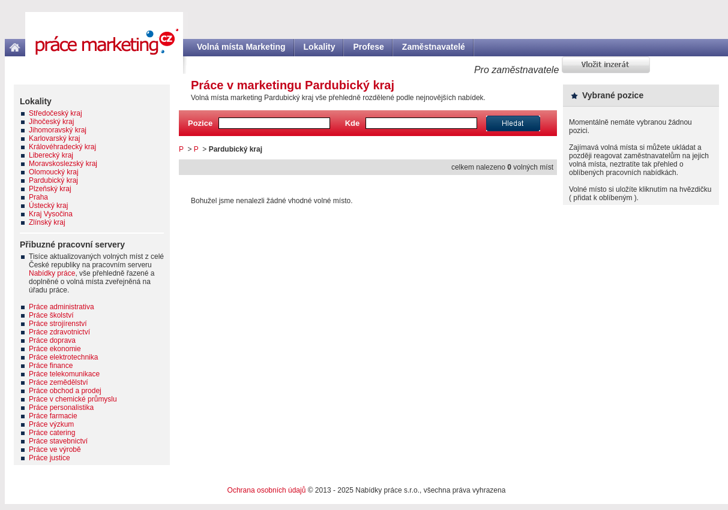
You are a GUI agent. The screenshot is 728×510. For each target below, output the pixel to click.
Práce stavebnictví (58, 441)
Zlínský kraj (47, 222)
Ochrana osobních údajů (266, 490)
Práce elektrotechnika (63, 357)
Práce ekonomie (55, 349)
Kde (352, 123)
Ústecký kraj (48, 205)
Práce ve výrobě (55, 449)
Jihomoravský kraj (57, 130)
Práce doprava (52, 340)
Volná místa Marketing (241, 47)
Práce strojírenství (58, 323)
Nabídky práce (52, 273)
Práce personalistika (61, 407)
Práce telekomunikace (64, 374)
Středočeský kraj (55, 113)
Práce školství (51, 315)
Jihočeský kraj (51, 121)
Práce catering (52, 432)
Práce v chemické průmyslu (73, 399)
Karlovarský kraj (54, 138)
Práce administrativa (61, 307)
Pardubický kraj (53, 180)
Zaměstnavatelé (433, 47)
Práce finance (51, 365)
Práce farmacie (53, 416)
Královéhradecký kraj (62, 147)
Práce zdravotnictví (59, 332)
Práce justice (49, 458)
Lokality (319, 47)
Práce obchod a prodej (65, 391)
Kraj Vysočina (51, 214)
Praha (38, 197)
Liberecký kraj (51, 155)
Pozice (200, 123)
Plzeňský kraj (50, 189)
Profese (368, 47)
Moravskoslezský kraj (63, 163)
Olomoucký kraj (54, 172)
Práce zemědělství (58, 382)
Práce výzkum (51, 424)
